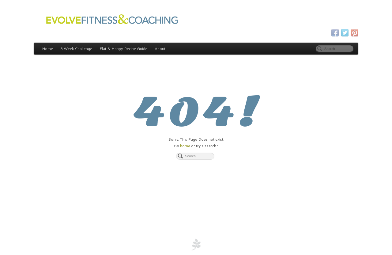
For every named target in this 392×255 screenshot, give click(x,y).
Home (47, 48)
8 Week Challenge (76, 48)
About (160, 48)
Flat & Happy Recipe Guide (123, 48)
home (185, 145)
